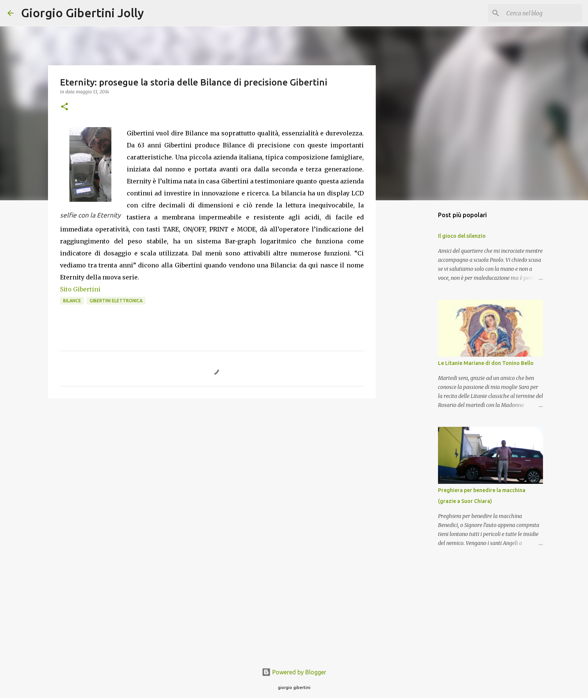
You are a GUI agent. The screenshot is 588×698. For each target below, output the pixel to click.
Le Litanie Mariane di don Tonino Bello (486, 363)
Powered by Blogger (294, 672)
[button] (64, 107)
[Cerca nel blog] (542, 13)
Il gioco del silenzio (462, 236)
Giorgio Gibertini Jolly (82, 13)
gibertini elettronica (116, 300)
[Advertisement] (212, 462)
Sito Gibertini (80, 289)
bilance (72, 300)
